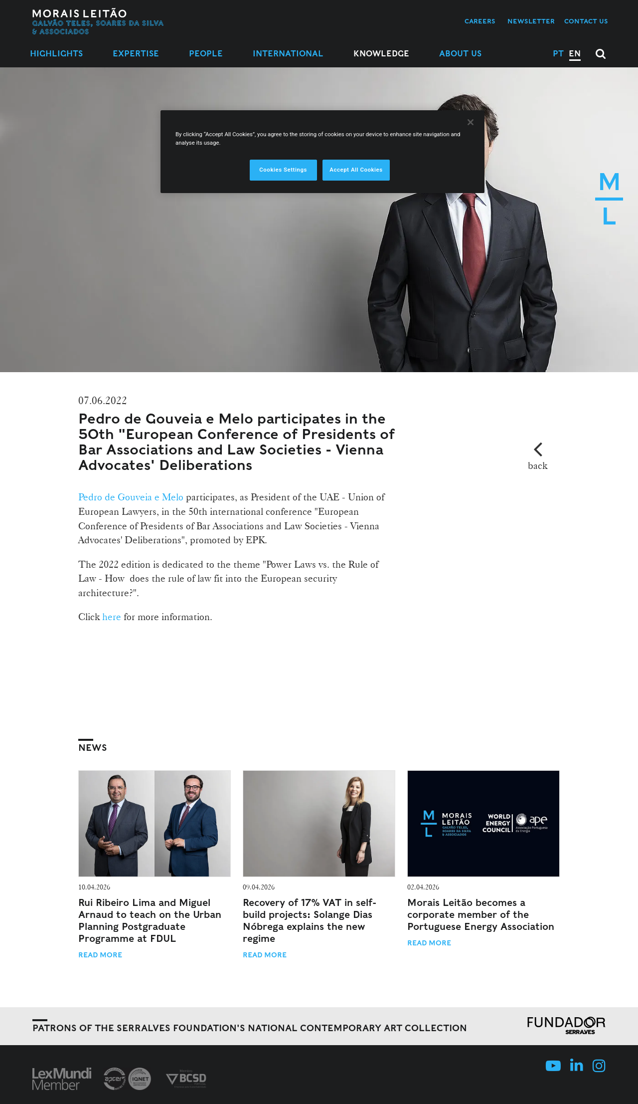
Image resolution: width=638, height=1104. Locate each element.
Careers (480, 21)
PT (558, 53)
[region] (322, 151)
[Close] (470, 122)
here (113, 617)
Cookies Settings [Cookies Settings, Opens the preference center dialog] (283, 169)
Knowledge (381, 53)
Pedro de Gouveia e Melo (132, 497)
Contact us (586, 21)
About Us (460, 53)
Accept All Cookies (355, 169)
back (537, 465)
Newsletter (531, 21)
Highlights (56, 53)
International (288, 53)
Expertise (136, 53)
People (206, 53)
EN (575, 53)
